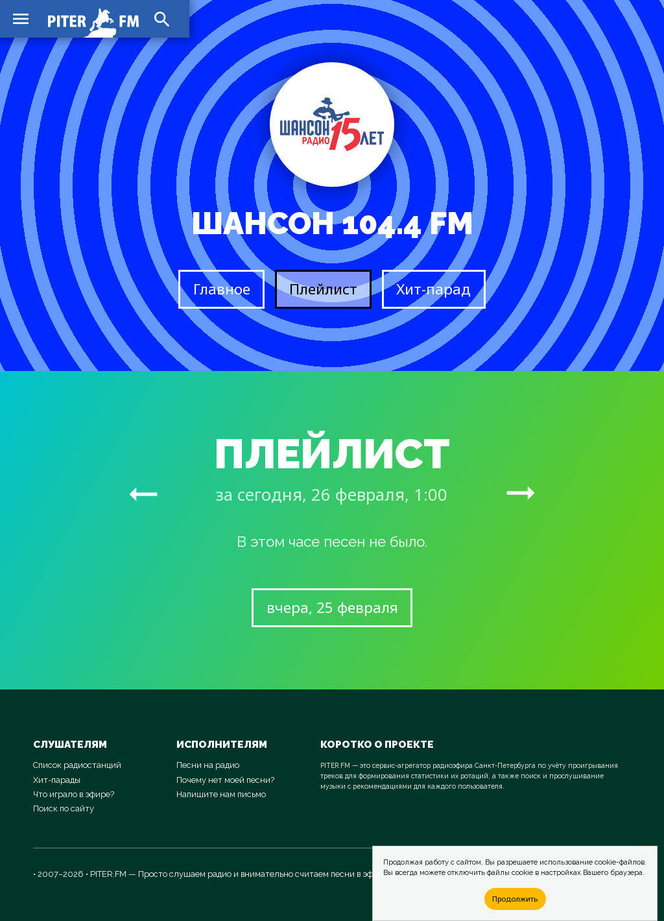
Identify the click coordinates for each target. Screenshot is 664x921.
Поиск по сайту (63, 808)
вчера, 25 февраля (332, 607)
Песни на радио (207, 765)
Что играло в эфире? (73, 794)
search (162, 19)
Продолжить (515, 898)
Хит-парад (433, 289)
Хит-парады (56, 780)
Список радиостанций (77, 765)
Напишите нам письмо (221, 794)
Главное (221, 289)
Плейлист (323, 289)
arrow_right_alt (143, 493)
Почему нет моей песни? (225, 780)
